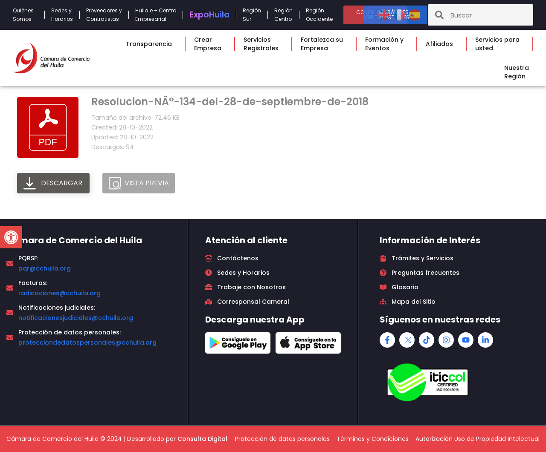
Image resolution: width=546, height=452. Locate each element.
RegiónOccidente (321, 15)
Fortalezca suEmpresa (324, 43)
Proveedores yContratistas (104, 15)
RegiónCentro (283, 15)
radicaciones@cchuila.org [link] (59, 293)
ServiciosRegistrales (263, 43)
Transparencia (151, 44)
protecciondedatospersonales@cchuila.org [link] (87, 342)
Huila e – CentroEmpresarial (155, 15)
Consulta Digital (202, 439)
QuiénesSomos (25, 15)
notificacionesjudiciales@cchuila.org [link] (75, 318)
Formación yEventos (386, 43)
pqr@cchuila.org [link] (44, 268)
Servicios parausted (499, 43)
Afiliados (441, 44)
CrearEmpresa (210, 43)
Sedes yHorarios (62, 15)
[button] (11, 237)
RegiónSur (252, 15)
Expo (209, 14)
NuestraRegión (518, 72)
